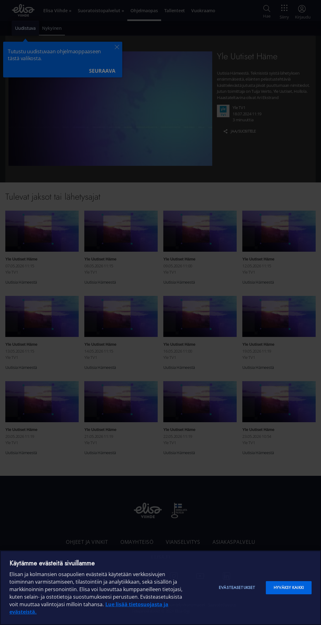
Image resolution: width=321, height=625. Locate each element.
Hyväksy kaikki (289, 588)
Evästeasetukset (237, 588)
